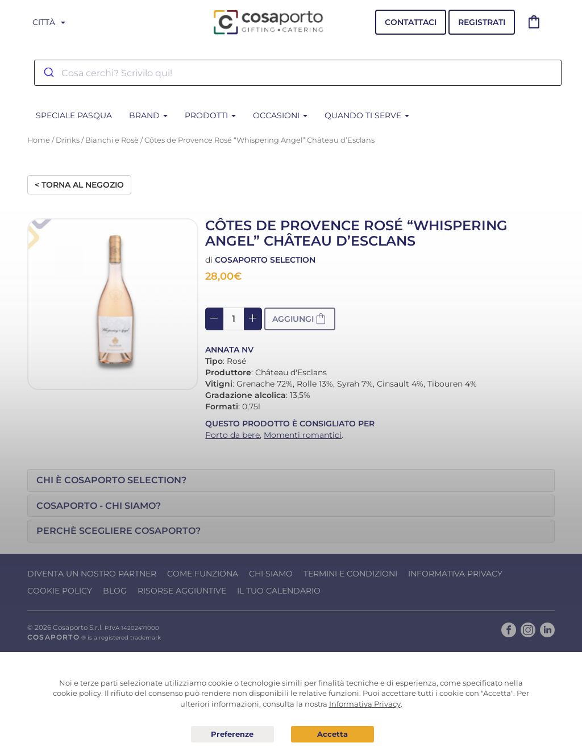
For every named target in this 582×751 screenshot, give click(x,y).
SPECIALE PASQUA (74, 115)
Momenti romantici (303, 435)
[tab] (291, 480)
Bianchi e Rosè (112, 140)
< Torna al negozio (79, 185)
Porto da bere (232, 435)
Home (38, 140)
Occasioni (280, 115)
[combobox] (298, 73)
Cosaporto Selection (265, 260)
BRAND (148, 115)
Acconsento (332, 734)
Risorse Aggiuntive (182, 591)
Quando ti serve (367, 115)
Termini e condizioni (350, 574)
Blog (115, 591)
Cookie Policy (59, 591)
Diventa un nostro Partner (91, 574)
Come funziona (202, 574)
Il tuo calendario (279, 591)
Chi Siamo (271, 574)
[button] (291, 480)
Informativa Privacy (455, 574)
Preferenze (232, 734)
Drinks (68, 140)
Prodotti (210, 115)
